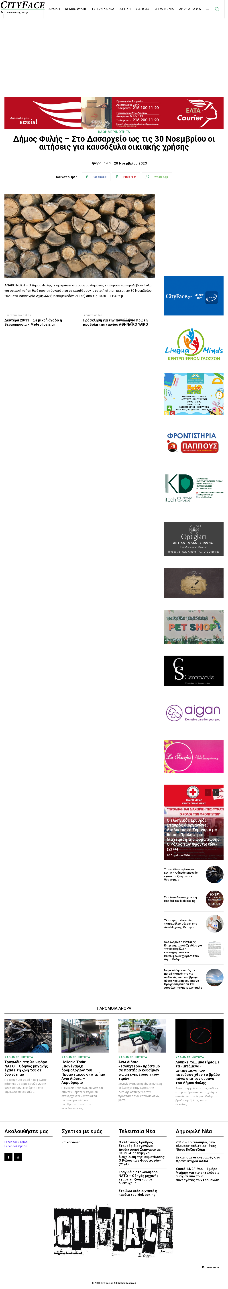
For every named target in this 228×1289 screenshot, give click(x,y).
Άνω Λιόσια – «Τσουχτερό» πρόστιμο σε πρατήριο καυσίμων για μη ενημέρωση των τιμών (139, 1070)
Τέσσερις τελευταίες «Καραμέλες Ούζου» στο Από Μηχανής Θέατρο (180, 924)
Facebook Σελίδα (16, 1142)
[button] (216, 9)
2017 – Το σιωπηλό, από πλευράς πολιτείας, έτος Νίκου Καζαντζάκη (196, 1146)
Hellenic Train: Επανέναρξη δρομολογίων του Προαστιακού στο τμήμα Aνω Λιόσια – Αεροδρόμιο (83, 1072)
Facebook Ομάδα (15, 1146)
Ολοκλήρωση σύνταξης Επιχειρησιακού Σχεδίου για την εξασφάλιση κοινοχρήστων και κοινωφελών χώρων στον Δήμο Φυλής (183, 950)
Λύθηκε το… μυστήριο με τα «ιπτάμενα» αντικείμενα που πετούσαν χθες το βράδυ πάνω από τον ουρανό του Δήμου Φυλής (197, 1072)
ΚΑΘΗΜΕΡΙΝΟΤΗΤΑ (114, 132)
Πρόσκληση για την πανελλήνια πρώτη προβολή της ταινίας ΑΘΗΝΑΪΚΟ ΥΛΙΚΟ (115, 322)
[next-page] (216, 792)
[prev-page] (208, 792)
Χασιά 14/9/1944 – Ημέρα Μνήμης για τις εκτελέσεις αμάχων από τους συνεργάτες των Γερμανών (198, 1174)
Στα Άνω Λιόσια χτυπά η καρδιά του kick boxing (180, 899)
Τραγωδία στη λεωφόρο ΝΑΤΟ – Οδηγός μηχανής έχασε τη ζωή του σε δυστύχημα (181, 874)
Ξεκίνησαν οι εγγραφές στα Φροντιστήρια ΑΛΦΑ (198, 1159)
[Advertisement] (114, 48)
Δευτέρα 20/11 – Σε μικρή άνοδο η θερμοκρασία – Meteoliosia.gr (33, 322)
